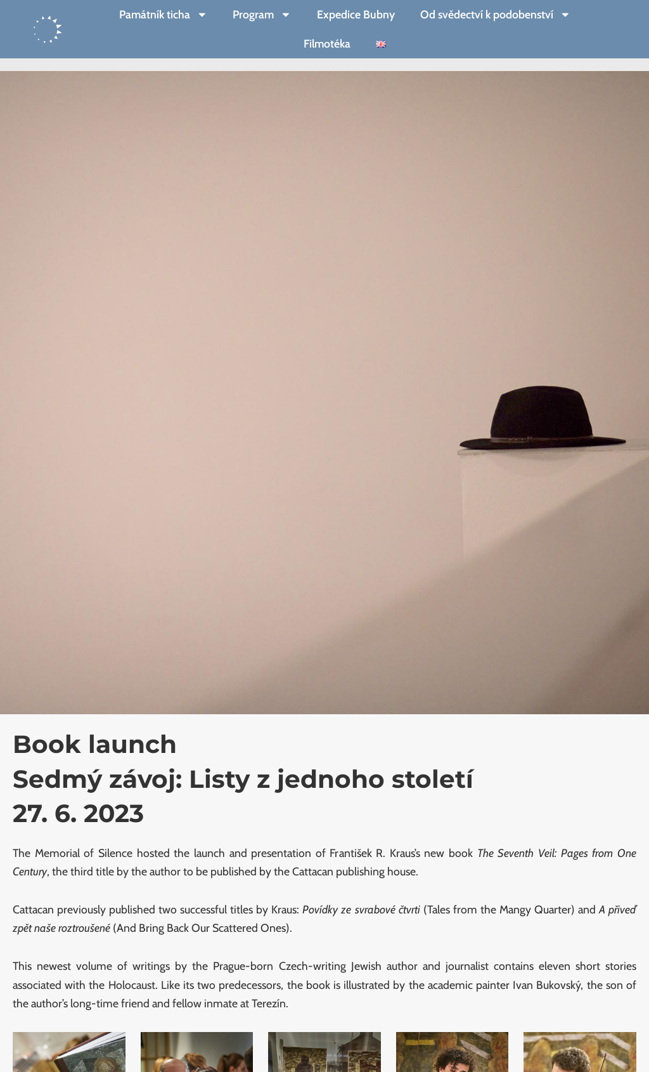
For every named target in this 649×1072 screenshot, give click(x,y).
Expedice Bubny (356, 14)
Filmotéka (327, 43)
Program (262, 15)
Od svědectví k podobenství (495, 15)
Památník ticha (163, 15)
